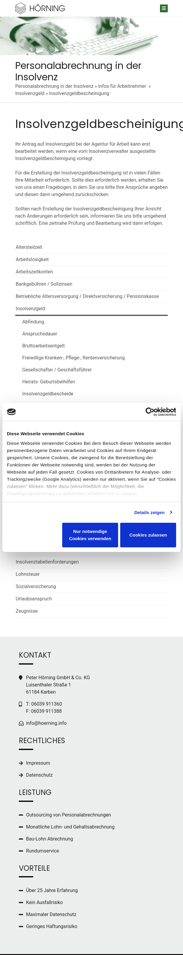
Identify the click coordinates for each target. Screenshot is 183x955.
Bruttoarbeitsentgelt (40, 346)
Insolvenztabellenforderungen (47, 562)
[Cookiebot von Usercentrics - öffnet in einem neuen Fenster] (150, 411)
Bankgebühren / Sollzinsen (44, 284)
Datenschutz (39, 775)
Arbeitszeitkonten (34, 272)
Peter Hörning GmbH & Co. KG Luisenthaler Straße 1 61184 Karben (58, 685)
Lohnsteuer (28, 574)
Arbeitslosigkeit (32, 259)
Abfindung (30, 322)
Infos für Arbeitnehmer (122, 86)
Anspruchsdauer (36, 334)
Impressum (38, 763)
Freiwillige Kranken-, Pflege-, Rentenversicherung (70, 358)
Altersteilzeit (29, 247)
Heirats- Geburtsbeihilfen (45, 382)
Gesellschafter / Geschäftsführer (54, 370)
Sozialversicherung (36, 586)
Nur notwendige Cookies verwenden (90, 535)
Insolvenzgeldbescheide (44, 394)
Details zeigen (149, 512)
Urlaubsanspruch (34, 599)
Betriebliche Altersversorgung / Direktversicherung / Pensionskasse (87, 296)
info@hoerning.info (46, 723)
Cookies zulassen (148, 534)
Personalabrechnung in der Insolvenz (54, 86)
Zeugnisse (27, 611)
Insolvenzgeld (30, 93)
